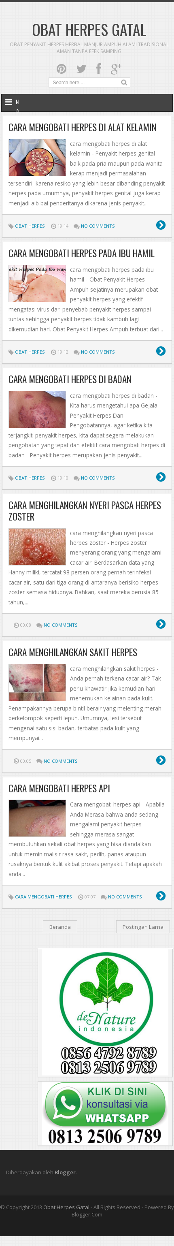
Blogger (65, 1172)
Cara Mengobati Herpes (43, 897)
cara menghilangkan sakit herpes (72, 652)
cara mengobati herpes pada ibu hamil (81, 253)
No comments (98, 226)
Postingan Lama (143, 926)
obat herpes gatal (66, 1207)
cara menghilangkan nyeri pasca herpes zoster (84, 510)
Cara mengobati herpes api (59, 788)
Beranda (60, 926)
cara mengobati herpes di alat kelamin (82, 127)
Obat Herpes (30, 226)
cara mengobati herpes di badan (70, 379)
